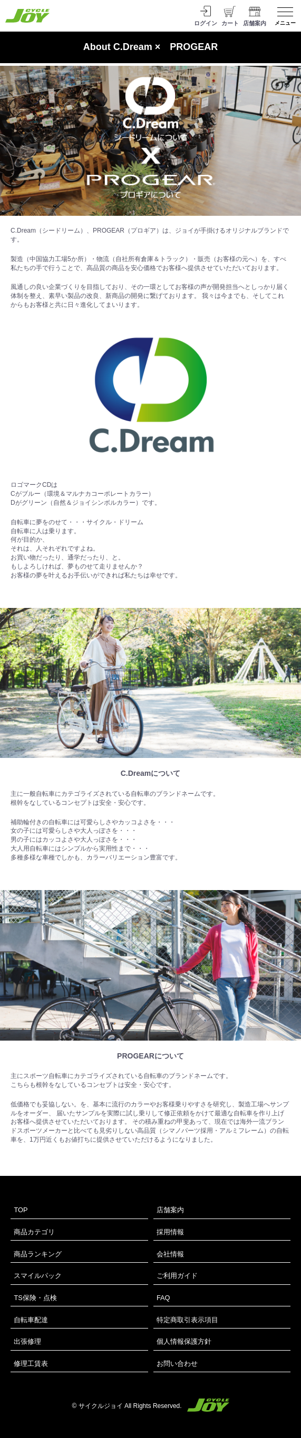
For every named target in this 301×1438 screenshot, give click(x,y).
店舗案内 (170, 1210)
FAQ (163, 1298)
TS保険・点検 (35, 1298)
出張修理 (27, 1341)
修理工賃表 (31, 1363)
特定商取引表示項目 (187, 1320)
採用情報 (170, 1232)
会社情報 (170, 1254)
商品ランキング (38, 1254)
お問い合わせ (177, 1363)
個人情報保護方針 (184, 1341)
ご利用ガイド (177, 1276)
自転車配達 (31, 1320)
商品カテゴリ (34, 1232)
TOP (20, 1210)
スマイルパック (38, 1276)
